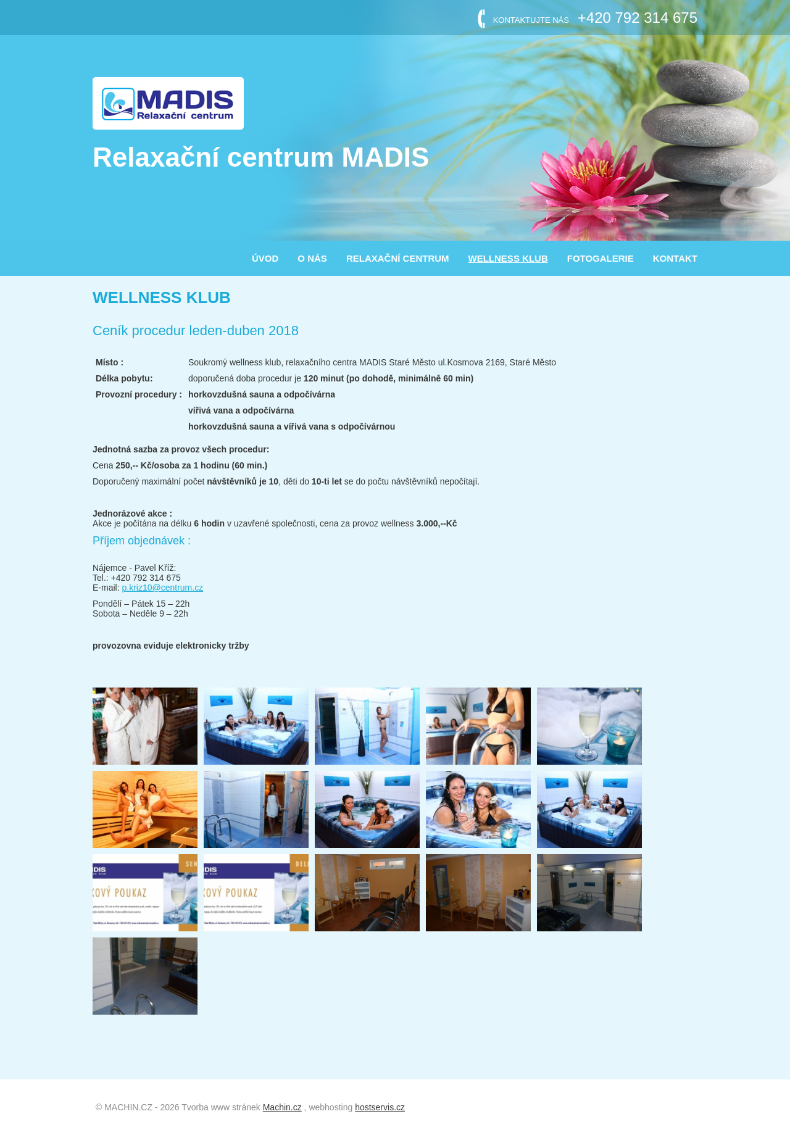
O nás (312, 258)
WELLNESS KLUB (508, 258)
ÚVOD (265, 258)
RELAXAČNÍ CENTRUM (397, 258)
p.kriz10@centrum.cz (162, 587)
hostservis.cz (380, 1107)
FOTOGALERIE (600, 258)
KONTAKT (675, 258)
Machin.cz (282, 1107)
